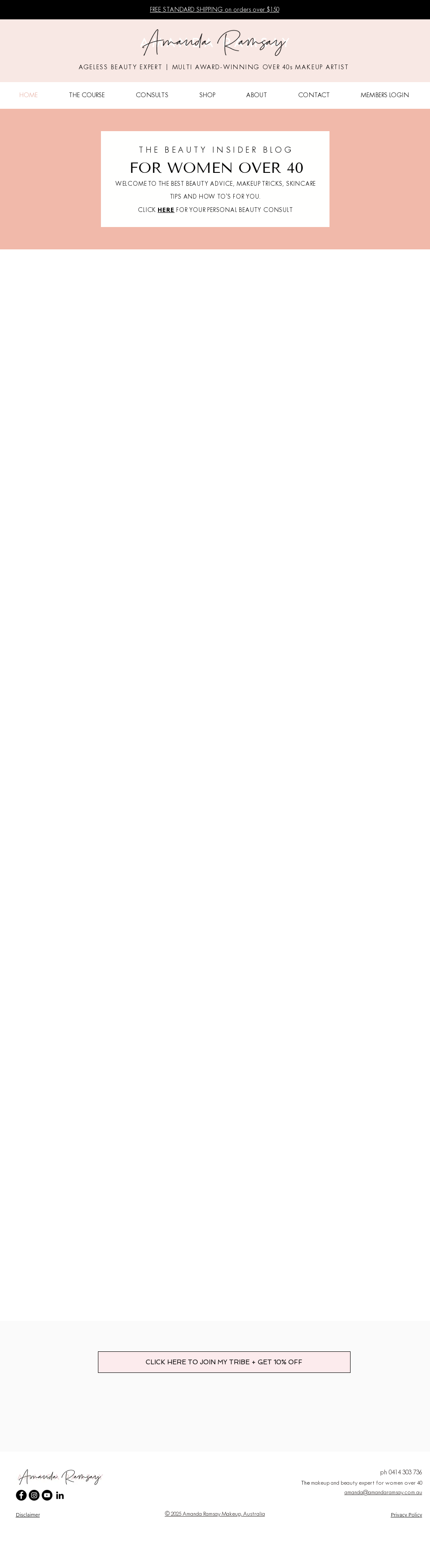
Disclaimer (28, 1514)
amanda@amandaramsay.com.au (383, 1492)
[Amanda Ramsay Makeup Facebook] (21, 1495)
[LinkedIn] (60, 1495)
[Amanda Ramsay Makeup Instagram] (34, 1495)
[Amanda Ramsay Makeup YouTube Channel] (47, 1495)
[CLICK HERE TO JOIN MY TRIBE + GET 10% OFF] (224, 1362)
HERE (166, 210)
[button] (86, 95)
